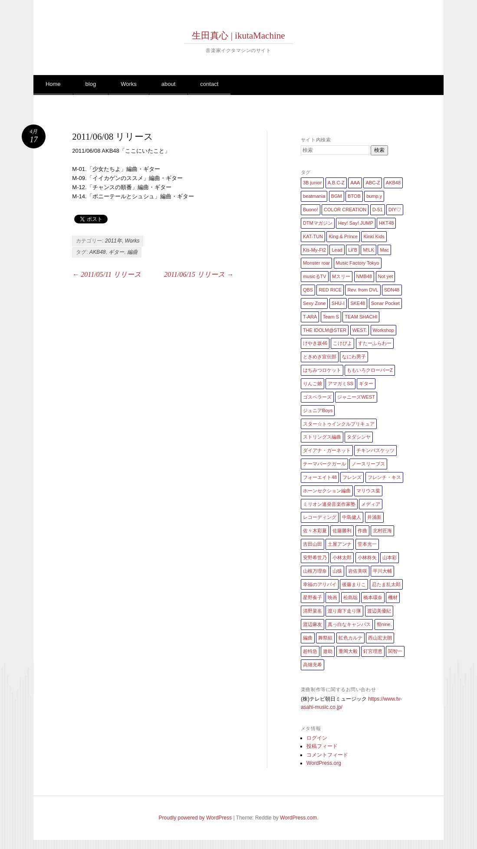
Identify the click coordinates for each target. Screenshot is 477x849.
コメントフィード (327, 755)
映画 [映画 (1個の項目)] (332, 597)
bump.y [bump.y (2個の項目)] (374, 196)
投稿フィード (322, 746)
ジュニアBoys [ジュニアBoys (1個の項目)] (317, 410)
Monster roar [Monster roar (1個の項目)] (316, 263)
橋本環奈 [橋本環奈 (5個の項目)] (372, 597)
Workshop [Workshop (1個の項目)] (383, 330)
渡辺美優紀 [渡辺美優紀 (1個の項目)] (379, 610)
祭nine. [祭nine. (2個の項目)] (384, 624)
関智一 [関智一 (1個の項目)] (395, 651)
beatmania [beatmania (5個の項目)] (314, 196)
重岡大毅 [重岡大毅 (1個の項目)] (348, 651)
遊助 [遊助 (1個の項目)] (327, 651)
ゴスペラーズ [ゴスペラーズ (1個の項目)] (317, 397)
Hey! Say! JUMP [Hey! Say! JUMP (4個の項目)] (355, 223)
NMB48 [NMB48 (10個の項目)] (364, 276)
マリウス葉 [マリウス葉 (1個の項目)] (368, 490)
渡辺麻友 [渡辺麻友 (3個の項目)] (312, 624)
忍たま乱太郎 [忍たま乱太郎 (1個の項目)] (386, 584)
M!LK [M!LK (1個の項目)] (368, 249)
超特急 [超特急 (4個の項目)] (310, 651)
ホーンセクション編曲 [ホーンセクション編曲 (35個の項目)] (327, 490)
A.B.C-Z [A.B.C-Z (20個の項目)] (336, 182)
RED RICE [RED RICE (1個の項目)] (330, 289)
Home (53, 84)
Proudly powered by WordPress (195, 818)
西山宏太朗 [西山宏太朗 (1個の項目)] (380, 637)
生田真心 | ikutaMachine (238, 35)
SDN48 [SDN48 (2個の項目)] (391, 289)
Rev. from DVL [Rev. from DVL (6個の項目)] (362, 289)
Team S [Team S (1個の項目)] (331, 316)
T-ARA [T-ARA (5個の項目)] (310, 316)
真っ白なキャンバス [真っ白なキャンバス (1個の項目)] (349, 624)
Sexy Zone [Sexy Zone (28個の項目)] (314, 303)
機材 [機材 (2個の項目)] (393, 597)
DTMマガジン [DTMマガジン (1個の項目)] (317, 223)
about (168, 84)
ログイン (316, 738)
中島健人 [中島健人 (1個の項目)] (351, 517)
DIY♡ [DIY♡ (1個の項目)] (394, 209)
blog (91, 84)
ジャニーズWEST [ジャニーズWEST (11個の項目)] (356, 397)
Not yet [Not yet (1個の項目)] (385, 276)
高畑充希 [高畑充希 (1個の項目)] (312, 664)
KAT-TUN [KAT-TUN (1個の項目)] (313, 236)
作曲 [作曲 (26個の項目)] (362, 530)
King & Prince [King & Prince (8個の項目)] (343, 236)
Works (129, 84)
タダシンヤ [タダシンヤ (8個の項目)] (359, 436)
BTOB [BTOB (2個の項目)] (354, 196)
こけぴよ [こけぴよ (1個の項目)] (342, 343)
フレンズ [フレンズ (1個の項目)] (352, 477)
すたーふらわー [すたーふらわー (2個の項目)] (374, 343)
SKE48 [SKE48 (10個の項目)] (357, 303)
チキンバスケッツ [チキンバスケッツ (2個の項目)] (375, 450)
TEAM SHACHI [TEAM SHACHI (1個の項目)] (361, 316)
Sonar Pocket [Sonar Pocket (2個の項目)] (385, 303)
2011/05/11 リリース (106, 274)
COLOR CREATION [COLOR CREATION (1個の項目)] (345, 209)
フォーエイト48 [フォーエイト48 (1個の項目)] (320, 477)
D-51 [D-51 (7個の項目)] (377, 209)
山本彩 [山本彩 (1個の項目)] (389, 557)
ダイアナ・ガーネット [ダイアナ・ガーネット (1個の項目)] (327, 450)
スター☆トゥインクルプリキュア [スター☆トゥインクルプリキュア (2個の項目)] (339, 423)
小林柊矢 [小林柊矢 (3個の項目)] (367, 557)
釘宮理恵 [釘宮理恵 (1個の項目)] (372, 651)
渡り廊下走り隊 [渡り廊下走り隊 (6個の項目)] (344, 610)
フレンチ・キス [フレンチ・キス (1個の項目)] (384, 477)
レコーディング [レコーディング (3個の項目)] (319, 517)
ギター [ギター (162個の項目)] (366, 383)
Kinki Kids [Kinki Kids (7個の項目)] (373, 236)
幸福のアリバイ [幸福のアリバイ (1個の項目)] (319, 584)
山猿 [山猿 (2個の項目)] (337, 571)
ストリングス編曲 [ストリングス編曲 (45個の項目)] (322, 436)
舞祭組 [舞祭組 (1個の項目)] (325, 637)
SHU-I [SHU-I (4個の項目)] (338, 303)
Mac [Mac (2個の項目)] (384, 249)
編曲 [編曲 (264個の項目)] (308, 637)
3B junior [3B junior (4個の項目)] (312, 182)
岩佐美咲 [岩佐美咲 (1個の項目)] (357, 571)
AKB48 (97, 252)
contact (209, 84)
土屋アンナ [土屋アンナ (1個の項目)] (340, 544)
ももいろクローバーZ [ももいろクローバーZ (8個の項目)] (370, 370)
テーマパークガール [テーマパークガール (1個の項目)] (324, 463)
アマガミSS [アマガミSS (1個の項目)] (340, 383)
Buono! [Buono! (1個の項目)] (310, 209)
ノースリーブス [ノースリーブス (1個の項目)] (368, 463)
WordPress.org (323, 763)
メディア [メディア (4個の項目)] (370, 504)
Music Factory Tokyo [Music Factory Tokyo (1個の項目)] (357, 263)
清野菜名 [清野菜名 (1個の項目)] (312, 610)
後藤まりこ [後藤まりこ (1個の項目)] (354, 584)
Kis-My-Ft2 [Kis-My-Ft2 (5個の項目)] (314, 249)
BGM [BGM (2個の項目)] (336, 196)
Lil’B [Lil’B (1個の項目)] (352, 249)
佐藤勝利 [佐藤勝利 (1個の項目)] (342, 530)
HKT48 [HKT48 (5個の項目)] (386, 223)
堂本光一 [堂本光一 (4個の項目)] (367, 544)
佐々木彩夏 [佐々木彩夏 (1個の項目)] (315, 530)
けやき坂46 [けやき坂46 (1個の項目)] (315, 343)
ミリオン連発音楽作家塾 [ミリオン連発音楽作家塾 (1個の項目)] (329, 504)
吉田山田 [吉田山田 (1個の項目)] (312, 544)
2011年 (113, 241)
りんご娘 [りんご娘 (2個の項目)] (312, 383)
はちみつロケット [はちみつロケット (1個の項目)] (322, 370)
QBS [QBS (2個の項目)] (308, 289)
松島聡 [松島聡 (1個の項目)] (350, 597)
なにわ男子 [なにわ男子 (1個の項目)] (354, 356)
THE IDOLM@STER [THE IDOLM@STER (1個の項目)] (324, 330)
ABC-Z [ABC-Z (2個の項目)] (372, 182)
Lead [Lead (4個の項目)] (337, 249)
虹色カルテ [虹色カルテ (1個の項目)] (350, 637)
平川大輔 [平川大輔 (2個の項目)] (382, 571)
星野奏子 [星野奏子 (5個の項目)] (312, 597)
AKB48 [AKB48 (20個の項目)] (393, 182)
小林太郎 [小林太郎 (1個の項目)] (342, 557)
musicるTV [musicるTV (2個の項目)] (314, 276)
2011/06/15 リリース (199, 274)
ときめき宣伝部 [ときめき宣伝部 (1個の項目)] (319, 356)
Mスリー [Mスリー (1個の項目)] (341, 276)
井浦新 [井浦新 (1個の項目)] (374, 517)
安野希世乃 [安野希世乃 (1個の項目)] (315, 557)
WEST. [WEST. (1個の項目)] (359, 330)
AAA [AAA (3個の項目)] (355, 182)
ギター (116, 252)
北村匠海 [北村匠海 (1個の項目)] (382, 530)
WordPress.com (298, 818)
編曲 (132, 252)
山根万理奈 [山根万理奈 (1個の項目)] (315, 571)
